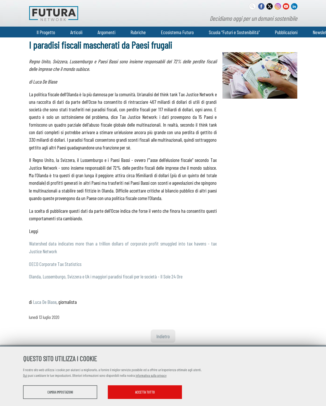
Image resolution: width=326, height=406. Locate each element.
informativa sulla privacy (151, 375)
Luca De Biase (44, 302)
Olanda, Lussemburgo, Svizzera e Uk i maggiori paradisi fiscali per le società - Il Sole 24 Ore (105, 276)
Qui (25, 375)
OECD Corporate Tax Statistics (55, 264)
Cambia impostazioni (60, 392)
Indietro (163, 336)
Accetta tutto (145, 392)
